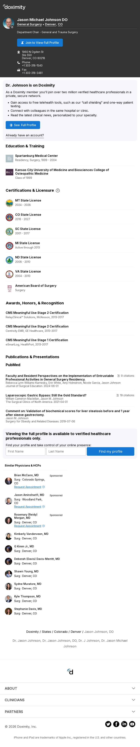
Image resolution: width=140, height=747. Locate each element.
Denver (50, 24)
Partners (70, 712)
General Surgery (29, 24)
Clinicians (70, 700)
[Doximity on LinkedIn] (124, 725)
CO (60, 24)
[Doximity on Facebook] (116, 725)
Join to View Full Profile (40, 43)
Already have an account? (25, 135)
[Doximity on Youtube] (132, 725)
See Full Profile (25, 125)
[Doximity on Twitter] (108, 725)
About (70, 688)
